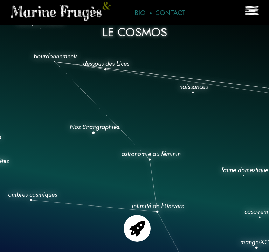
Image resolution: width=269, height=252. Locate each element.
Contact (170, 13)
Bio (139, 13)
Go (137, 228)
